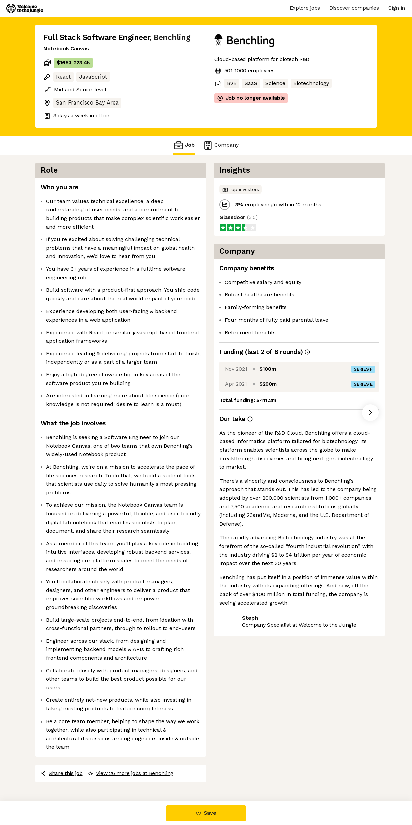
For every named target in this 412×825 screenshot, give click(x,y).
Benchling (172, 37)
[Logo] (24, 8)
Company (221, 145)
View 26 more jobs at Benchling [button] (130, 773)
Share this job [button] (62, 773)
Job (184, 145)
